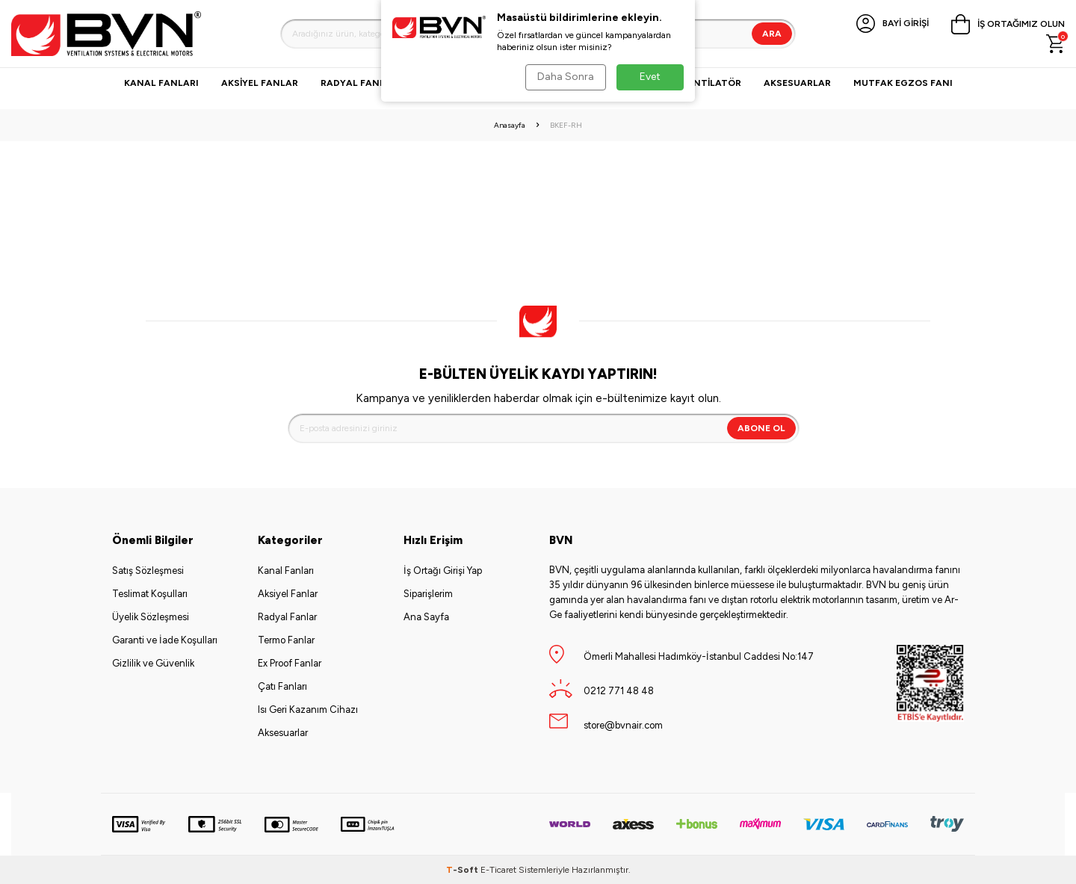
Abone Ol (761, 428)
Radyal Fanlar (359, 83)
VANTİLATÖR (711, 83)
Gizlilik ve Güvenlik (153, 663)
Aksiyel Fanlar (259, 83)
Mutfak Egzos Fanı (903, 83)
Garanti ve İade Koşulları (164, 640)
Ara (772, 33)
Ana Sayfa (426, 616)
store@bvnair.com (623, 725)
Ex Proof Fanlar (289, 663)
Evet (650, 76)
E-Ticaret (498, 870)
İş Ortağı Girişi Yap (443, 570)
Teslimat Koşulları (150, 593)
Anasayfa (509, 125)
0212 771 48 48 (619, 690)
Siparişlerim (428, 593)
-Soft (463, 870)
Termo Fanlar (286, 640)
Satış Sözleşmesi (148, 570)
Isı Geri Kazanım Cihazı (308, 709)
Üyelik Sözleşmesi (150, 616)
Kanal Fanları (161, 83)
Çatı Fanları (282, 686)
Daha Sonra (565, 76)
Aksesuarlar (797, 83)
